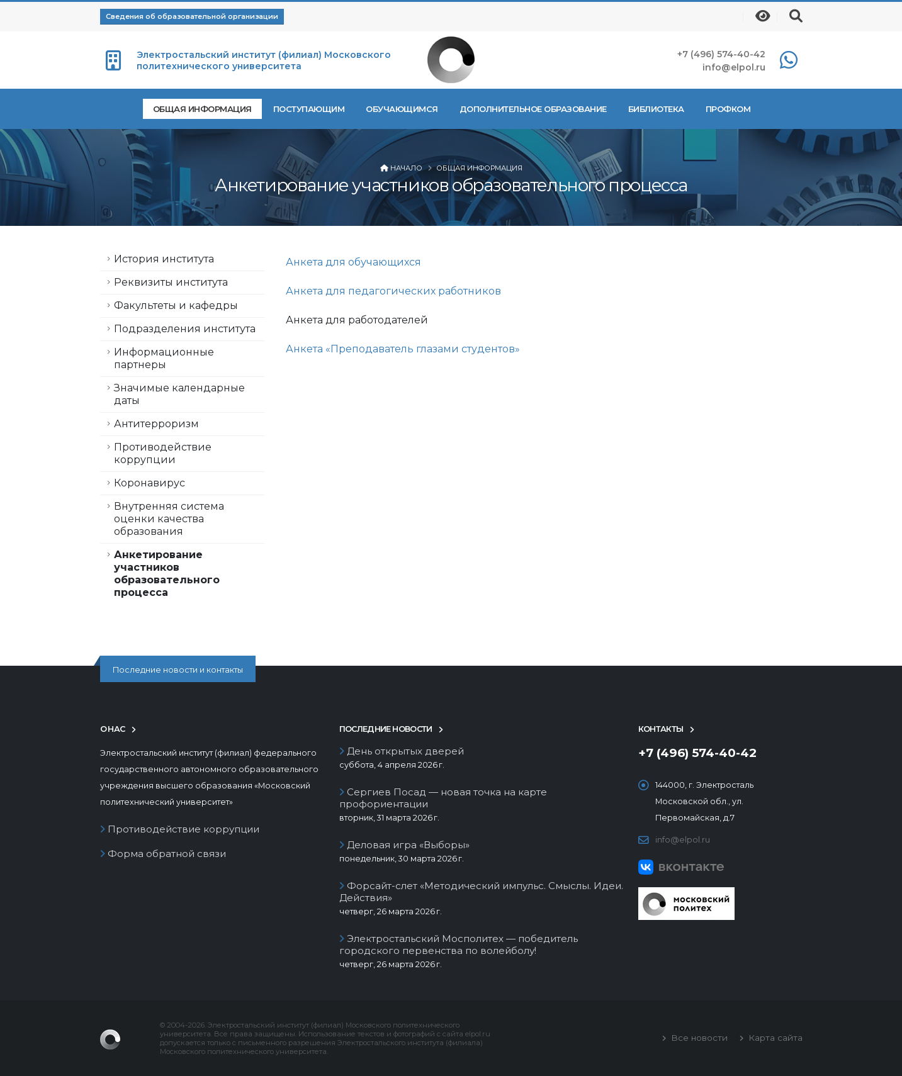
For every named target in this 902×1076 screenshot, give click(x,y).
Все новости (698, 1038)
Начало (406, 168)
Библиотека (656, 109)
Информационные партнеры (164, 358)
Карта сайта (774, 1038)
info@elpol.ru (733, 67)
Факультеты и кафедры (176, 305)
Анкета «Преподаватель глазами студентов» (403, 349)
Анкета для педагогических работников (393, 291)
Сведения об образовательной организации (192, 16)
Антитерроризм (156, 424)
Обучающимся (402, 109)
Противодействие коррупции (162, 453)
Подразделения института (185, 329)
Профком (728, 109)
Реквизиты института (171, 282)
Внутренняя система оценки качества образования (169, 518)
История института (164, 259)
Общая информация (202, 109)
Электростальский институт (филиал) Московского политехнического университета (264, 60)
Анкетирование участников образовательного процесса (167, 573)
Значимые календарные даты (179, 394)
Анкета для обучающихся (353, 262)
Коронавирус (149, 483)
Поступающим (309, 109)
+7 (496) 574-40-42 (721, 54)
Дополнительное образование (533, 109)
